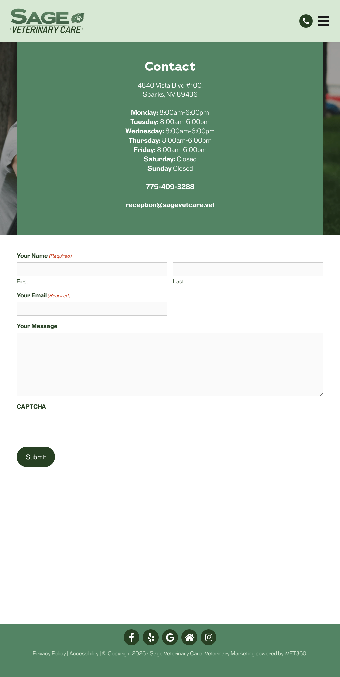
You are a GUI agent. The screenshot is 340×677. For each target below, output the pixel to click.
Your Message (37, 326)
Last (178, 281)
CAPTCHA (31, 406)
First (22, 281)
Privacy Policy (49, 653)
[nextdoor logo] (189, 637)
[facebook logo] (131, 637)
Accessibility (84, 653)
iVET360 (295, 653)
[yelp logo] (151, 637)
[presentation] (67, 426)
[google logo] (170, 637)
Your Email (43, 295)
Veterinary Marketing (230, 653)
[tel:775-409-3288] (306, 21)
